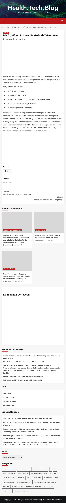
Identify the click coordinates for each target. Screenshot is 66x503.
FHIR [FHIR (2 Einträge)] (62, 469)
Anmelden (7, 393)
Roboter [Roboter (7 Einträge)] (6, 486)
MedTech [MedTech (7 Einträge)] (21, 477)
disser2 (5, 356)
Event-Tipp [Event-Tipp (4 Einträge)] (54, 469)
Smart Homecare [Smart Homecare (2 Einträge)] (17, 486)
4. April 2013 (18, 39)
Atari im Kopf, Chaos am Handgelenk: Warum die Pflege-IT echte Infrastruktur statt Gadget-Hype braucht (31, 437)
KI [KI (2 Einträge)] (50, 473)
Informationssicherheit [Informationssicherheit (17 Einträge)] (39, 473)
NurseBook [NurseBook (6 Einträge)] (48, 477)
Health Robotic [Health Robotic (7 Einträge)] (23, 473)
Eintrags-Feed (8, 397)
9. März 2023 (17, 281)
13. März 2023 (49, 240)
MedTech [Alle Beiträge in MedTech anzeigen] (12, 268)
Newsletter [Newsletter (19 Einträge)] (37, 477)
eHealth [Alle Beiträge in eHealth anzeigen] (6, 32)
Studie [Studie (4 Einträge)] (51, 486)
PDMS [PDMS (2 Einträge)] (56, 477)
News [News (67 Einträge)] (29, 477)
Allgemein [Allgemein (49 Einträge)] (6, 469)
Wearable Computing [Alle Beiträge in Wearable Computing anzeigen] (15, 230)
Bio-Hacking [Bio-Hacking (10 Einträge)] (16, 469)
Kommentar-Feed (9, 401)
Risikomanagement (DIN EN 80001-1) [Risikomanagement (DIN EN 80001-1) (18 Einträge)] (45, 482)
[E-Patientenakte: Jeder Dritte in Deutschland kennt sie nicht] (49, 222)
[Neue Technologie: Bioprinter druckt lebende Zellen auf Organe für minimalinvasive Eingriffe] (17, 261)
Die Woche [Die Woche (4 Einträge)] (26, 469)
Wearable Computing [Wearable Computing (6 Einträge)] (21, 491)
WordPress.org (8, 405)
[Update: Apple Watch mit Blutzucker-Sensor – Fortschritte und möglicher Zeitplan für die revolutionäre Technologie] (17, 222)
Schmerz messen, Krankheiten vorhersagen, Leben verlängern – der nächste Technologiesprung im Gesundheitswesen (31, 430)
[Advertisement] (33, 59)
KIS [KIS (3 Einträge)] (55, 473)
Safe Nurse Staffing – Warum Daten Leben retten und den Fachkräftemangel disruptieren (31, 423)
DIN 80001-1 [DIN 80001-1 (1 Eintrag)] (36, 469)
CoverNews (46, 499)
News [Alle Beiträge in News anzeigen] (43, 230)
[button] (4, 20)
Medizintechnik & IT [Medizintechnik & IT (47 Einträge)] (9, 477)
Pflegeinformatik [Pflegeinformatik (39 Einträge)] (8, 482)
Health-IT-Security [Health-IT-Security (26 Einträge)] (9, 473)
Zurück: (33, 193)
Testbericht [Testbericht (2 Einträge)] (7, 491)
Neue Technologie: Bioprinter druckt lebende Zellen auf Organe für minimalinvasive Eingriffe (16, 276)
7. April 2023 (17, 245)
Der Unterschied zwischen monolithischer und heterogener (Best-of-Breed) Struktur (32, 370)
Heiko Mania (8, 39)
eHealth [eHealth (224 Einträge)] (45, 469)
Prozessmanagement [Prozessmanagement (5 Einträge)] (24, 482)
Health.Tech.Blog (33, 7)
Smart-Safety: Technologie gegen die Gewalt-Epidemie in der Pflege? (28, 418)
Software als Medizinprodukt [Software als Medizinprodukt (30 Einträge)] (36, 486)
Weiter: (33, 198)
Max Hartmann (8, 362)
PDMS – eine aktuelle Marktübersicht (30, 362)
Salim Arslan (7, 380)
